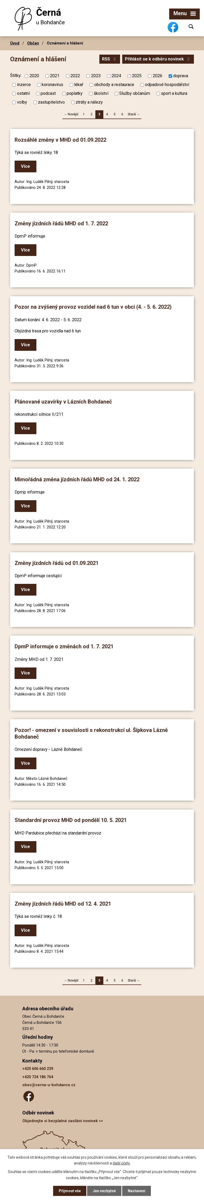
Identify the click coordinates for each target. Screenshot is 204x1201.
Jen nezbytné (104, 1191)
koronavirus (52, 84)
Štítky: (16, 75)
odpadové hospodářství (167, 84)
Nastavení (136, 1191)
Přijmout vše (70, 1191)
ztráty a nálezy (89, 102)
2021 (55, 75)
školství (101, 93)
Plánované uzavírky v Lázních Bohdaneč (63, 402)
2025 (137, 75)
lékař (78, 84)
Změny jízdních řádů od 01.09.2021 (57, 563)
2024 (116, 75)
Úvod (14, 43)
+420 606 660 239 (37, 1068)
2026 (157, 75)
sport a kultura (174, 93)
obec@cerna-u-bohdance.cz (48, 1085)
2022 (75, 75)
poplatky (75, 93)
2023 (96, 75)
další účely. (121, 1163)
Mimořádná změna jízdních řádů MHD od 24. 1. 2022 (77, 480)
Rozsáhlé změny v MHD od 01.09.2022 (60, 140)
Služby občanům (134, 93)
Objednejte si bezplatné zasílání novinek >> (62, 1121)
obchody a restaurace (114, 84)
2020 (34, 75)
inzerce (24, 84)
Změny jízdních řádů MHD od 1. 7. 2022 (61, 224)
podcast (48, 93)
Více (25, 166)
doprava (180, 75)
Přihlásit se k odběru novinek (158, 59)
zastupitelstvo (51, 102)
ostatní (23, 93)
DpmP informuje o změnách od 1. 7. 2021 (64, 647)
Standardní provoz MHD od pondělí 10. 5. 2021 (71, 820)
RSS (109, 59)
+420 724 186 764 (37, 1077)
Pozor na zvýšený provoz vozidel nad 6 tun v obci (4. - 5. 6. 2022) (93, 307)
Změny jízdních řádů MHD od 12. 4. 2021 (63, 904)
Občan (33, 43)
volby (22, 102)
